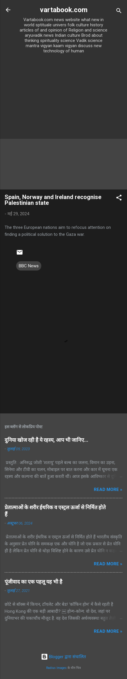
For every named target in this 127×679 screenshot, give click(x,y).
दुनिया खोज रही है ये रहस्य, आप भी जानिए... (46, 440)
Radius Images (56, 668)
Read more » (108, 489)
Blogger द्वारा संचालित (63, 656)
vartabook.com (63, 10)
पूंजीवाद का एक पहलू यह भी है (33, 582)
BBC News (29, 265)
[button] (118, 198)
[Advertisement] (63, 123)
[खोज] (118, 12)
